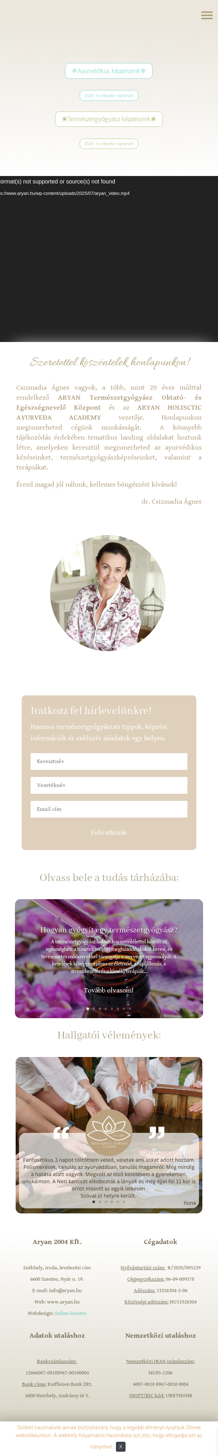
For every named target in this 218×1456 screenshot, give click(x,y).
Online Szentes (70, 1313)
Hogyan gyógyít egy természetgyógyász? (109, 930)
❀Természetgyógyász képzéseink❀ (109, 119)
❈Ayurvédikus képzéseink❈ (109, 71)
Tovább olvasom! (109, 990)
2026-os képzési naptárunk (109, 95)
